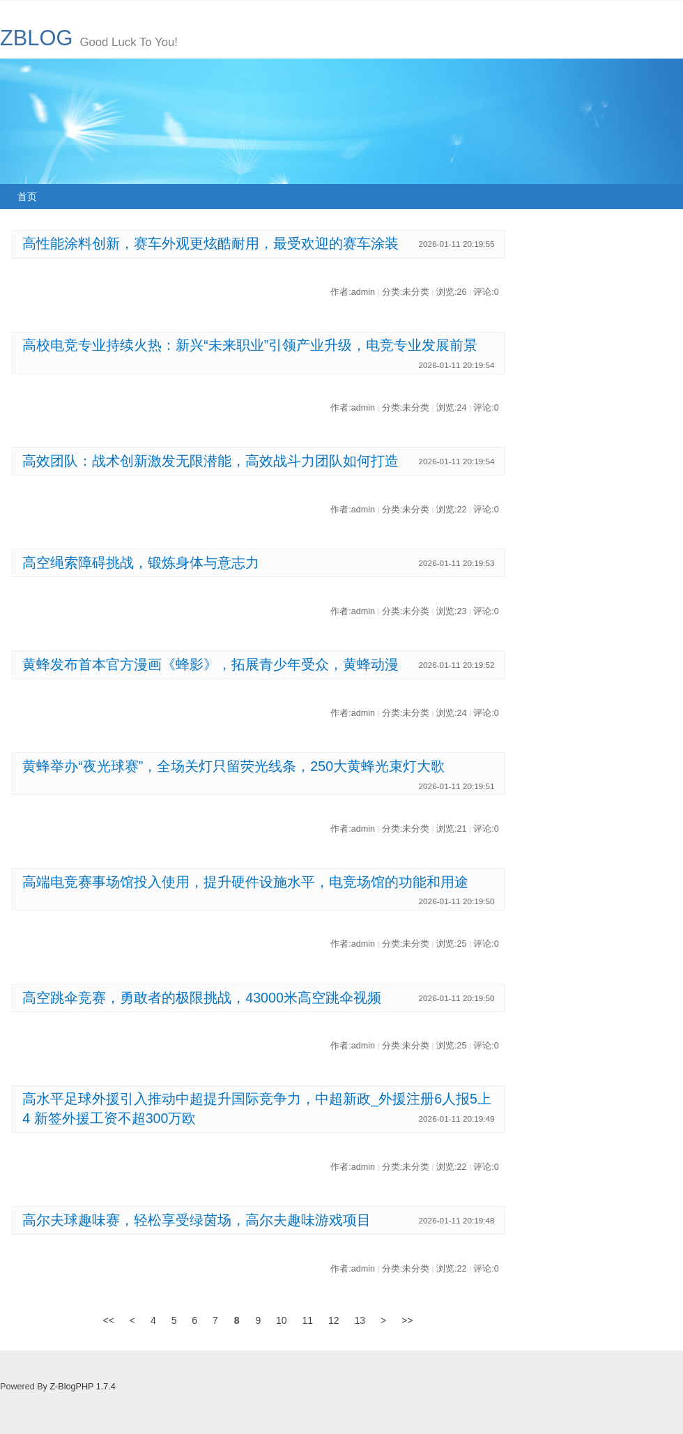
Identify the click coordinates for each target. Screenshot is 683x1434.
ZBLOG (36, 38)
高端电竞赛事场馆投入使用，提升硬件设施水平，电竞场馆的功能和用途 (245, 882)
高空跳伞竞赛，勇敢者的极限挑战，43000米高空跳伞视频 (201, 997)
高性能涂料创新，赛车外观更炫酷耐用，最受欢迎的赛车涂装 (210, 243)
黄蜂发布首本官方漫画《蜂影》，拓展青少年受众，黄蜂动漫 (210, 664)
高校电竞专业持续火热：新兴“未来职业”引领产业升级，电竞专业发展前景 (249, 345)
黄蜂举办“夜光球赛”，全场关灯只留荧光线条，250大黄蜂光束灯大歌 (233, 766)
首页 (27, 196)
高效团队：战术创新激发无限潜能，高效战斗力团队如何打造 (210, 460)
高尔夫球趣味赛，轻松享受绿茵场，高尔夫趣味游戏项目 (196, 1220)
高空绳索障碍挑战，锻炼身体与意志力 (140, 562)
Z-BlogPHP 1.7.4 (82, 1386)
